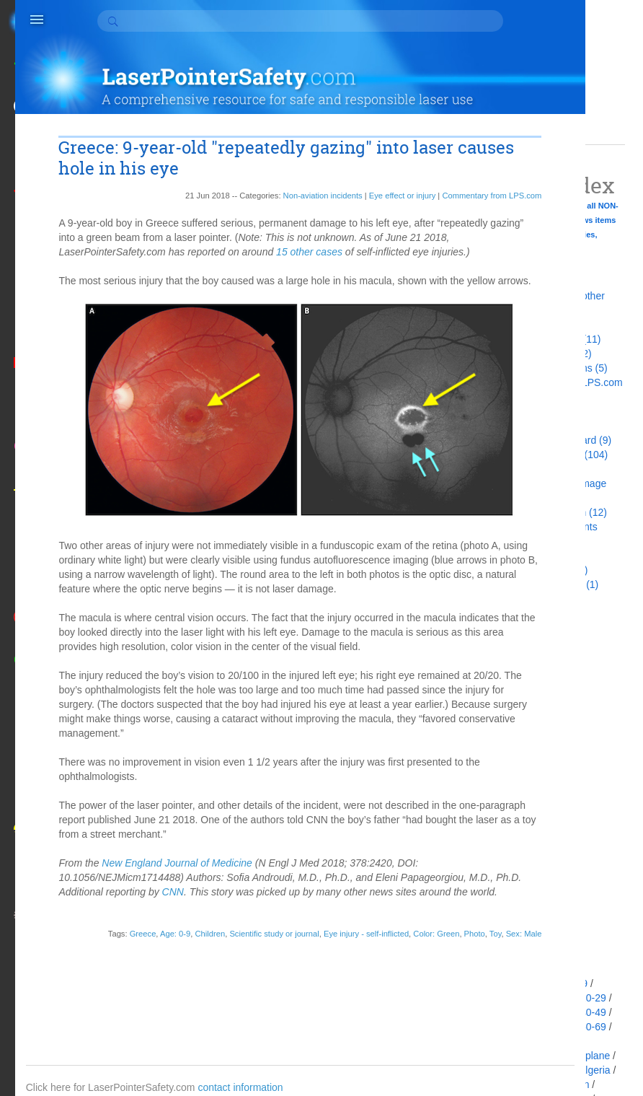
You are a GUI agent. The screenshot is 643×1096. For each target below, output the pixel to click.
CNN (309, 908)
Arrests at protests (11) (549, 339)
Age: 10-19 (523, 998)
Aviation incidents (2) (545, 353)
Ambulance (523, 1084)
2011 (509, 813)
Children (196, 964)
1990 (509, 943)
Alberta (553, 1070)
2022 (509, 654)
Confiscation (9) (533, 411)
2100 (509, 640)
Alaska (513, 1070)
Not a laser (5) (530, 555)
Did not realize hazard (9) (554, 440)
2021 (509, 669)
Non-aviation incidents (228, 168)
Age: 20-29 (581, 998)
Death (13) (522, 425)
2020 (509, 683)
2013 (509, 784)
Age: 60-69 (581, 1027)
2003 (509, 900)
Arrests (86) (524, 324)
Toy (401, 976)
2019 (509, 697)
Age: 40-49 (581, 1012)
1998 (509, 928)
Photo (380, 976)
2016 (509, 741)
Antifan (574, 1084)
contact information (268, 1060)
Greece (128, 964)
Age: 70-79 (523, 1041)
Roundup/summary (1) (548, 584)
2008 (509, 856)
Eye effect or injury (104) (553, 454)
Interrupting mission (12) (552, 512)
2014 (509, 770)
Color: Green (422, 964)
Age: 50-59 (523, 1027)
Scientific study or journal (260, 964)
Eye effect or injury (308, 168)
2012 (509, 799)
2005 (509, 885)
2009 (509, 842)
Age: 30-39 (523, 1012)
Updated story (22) (540, 599)
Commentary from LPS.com (398, 168)
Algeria (595, 1070)
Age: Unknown (531, 1055)
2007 (509, 871)
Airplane (591, 1055)
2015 (509, 755)
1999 (509, 914)
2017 (509, 726)
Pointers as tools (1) (543, 570)
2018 (509, 712)
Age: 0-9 (161, 964)
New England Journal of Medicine (190, 879)
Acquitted (519, 983)
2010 (509, 827)
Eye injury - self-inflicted (351, 964)
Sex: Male (430, 976)
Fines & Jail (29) (534, 469)
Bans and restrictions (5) (553, 368)
